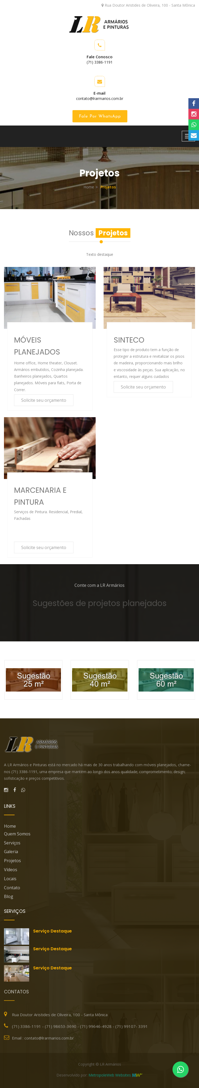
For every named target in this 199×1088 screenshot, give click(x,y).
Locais (10, 879)
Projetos (12, 861)
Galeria (11, 851)
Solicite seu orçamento (43, 400)
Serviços (12, 843)
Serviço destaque (52, 931)
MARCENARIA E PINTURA (40, 496)
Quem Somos (17, 834)
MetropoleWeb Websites (110, 1077)
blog (8, 896)
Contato (12, 888)
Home (88, 186)
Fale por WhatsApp (101, 116)
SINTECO (129, 340)
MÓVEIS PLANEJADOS (37, 346)
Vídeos (10, 870)
